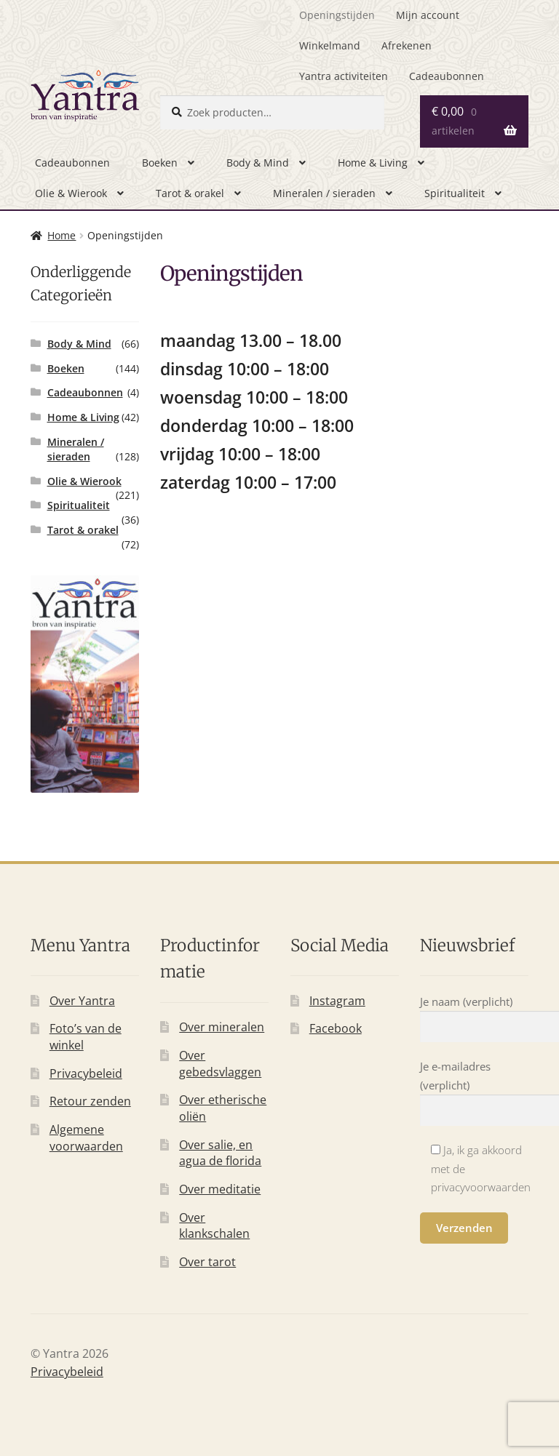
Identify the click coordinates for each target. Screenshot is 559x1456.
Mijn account (427, 15)
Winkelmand (329, 45)
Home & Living (373, 162)
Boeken (160, 162)
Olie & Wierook (71, 193)
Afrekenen (406, 45)
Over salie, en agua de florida (220, 1153)
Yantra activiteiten (343, 76)
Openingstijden (337, 15)
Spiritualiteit (454, 193)
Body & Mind (257, 162)
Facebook (335, 1028)
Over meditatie (220, 1189)
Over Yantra (82, 1001)
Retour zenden (90, 1101)
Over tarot (207, 1262)
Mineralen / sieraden (324, 193)
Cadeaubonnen (446, 76)
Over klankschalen (214, 1225)
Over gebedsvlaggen (220, 1063)
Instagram (337, 1001)
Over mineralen (221, 1027)
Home (61, 235)
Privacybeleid (85, 1073)
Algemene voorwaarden (86, 1137)
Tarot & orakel (190, 193)
